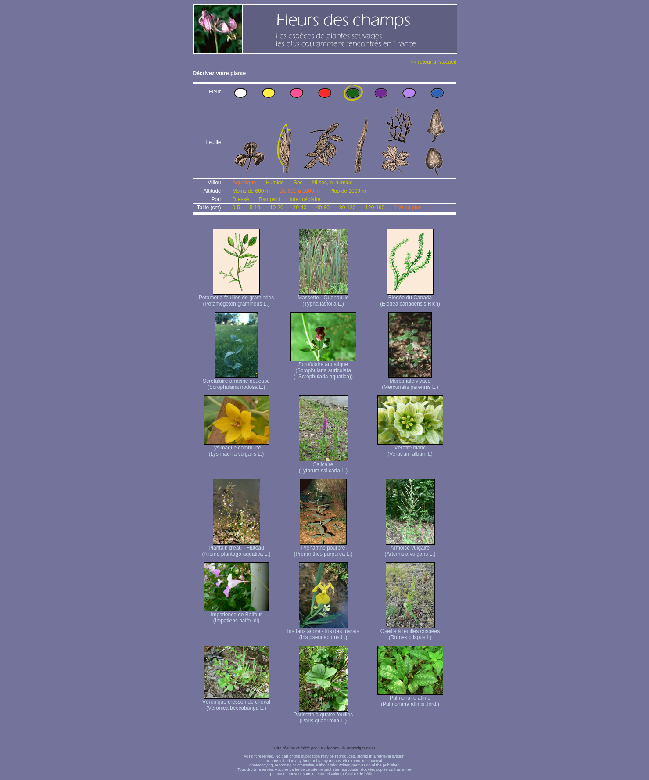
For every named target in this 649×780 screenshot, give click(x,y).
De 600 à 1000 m (300, 191)
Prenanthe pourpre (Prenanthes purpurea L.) (323, 548)
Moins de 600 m (251, 191)
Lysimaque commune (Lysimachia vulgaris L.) (236, 448)
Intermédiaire (305, 199)
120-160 (374, 208)
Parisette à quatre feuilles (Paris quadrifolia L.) (323, 715)
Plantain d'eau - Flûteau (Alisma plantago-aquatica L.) (236, 548)
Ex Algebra (328, 748)
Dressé (241, 199)
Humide (275, 183)
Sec (298, 183)
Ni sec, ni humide (332, 183)
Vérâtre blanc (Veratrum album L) (410, 448)
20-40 (300, 208)
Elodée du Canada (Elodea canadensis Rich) (410, 298)
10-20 (276, 208)
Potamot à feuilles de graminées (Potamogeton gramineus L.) (236, 298)
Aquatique (244, 183)
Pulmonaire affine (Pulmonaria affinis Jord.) (410, 698)
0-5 (236, 208)
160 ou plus (407, 208)
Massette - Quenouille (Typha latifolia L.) (323, 298)
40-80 (323, 208)
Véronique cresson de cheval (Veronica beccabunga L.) (236, 702)
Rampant (269, 199)
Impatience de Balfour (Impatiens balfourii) (236, 615)
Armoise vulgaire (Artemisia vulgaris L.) (409, 548)
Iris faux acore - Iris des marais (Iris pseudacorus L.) (323, 631)
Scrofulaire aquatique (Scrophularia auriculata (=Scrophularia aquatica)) (323, 368)
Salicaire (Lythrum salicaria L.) (323, 465)
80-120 (347, 208)
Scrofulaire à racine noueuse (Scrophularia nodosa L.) (236, 381)
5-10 (255, 208)
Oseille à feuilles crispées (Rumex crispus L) (410, 631)
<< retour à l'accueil (433, 62)
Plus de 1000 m (348, 191)
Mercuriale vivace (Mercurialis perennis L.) (410, 381)
